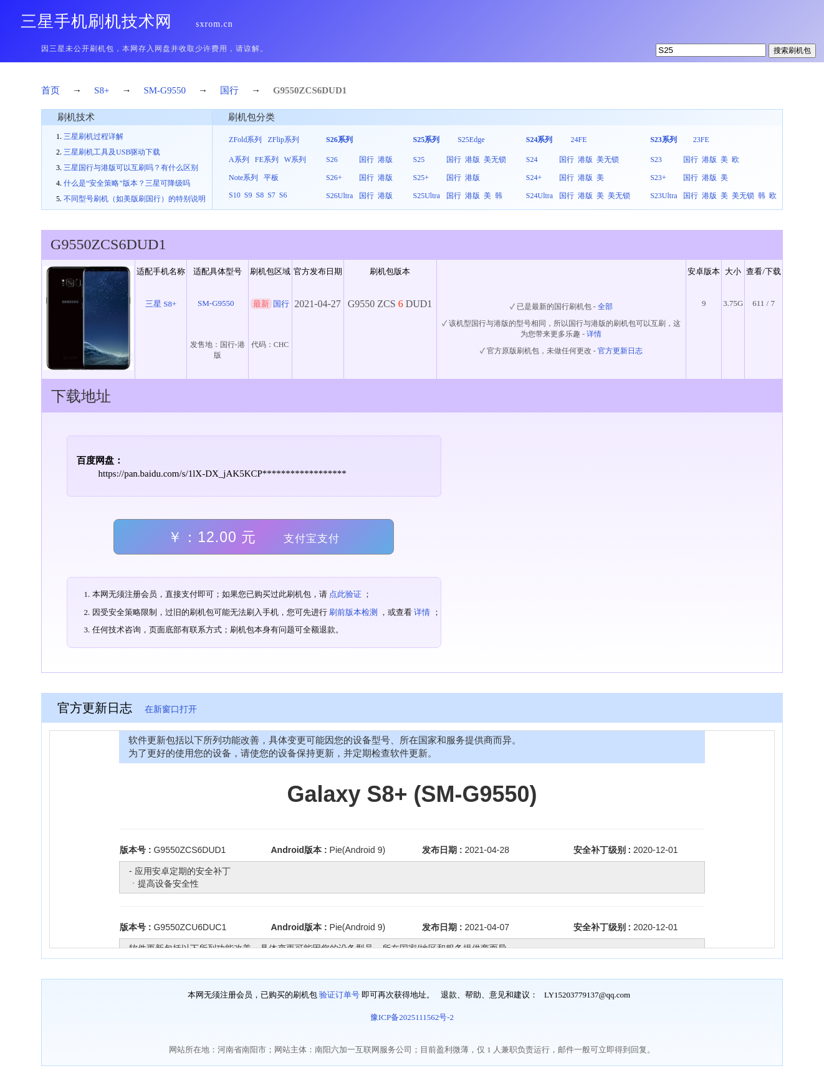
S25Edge (471, 139)
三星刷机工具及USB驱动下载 (112, 152)
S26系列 (339, 139)
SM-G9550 (164, 90)
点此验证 (345, 594)
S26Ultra (339, 195)
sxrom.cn (214, 24)
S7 (271, 195)
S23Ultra (663, 195)
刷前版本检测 (353, 612)
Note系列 (243, 177)
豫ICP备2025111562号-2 (412, 1017)
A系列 (239, 159)
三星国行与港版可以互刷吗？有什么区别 (131, 167)
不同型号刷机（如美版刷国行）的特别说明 (135, 198)
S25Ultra (426, 195)
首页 (50, 90)
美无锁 (495, 159)
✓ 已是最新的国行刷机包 (551, 306)
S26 (332, 159)
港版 (385, 159)
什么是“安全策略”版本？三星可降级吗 (127, 183)
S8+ (101, 90)
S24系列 (539, 139)
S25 (418, 159)
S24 (532, 159)
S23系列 (663, 139)
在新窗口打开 (171, 709)
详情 (594, 334)
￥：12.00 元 (254, 537)
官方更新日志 (620, 350)
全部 (605, 306)
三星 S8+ (160, 303)
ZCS (308, 90)
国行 (229, 90)
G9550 (286, 90)
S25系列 (426, 139)
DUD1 (334, 90)
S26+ (334, 177)
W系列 (295, 159)
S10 (235, 195)
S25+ (420, 177)
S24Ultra (539, 195)
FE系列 (267, 159)
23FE (701, 139)
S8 (260, 195)
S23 (656, 159)
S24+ (534, 177)
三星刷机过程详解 (93, 136)
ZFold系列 (245, 139)
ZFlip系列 (283, 139)
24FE (578, 139)
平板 (271, 177)
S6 (283, 195)
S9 (248, 195)
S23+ (658, 177)
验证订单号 (339, 994)
